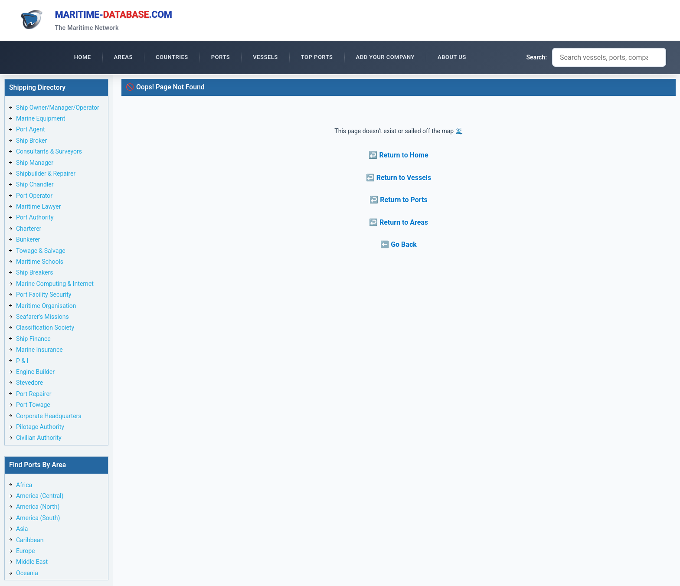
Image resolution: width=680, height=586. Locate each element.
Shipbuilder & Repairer (45, 174)
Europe (25, 552)
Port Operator (34, 196)
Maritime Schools (39, 262)
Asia (22, 530)
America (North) (37, 507)
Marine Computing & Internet (55, 285)
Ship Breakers (34, 273)
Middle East (32, 563)
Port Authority (34, 219)
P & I (22, 362)
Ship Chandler (34, 185)
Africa (24, 486)
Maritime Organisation (46, 307)
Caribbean (29, 541)
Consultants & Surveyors (49, 152)
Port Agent (30, 130)
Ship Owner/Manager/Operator (57, 108)
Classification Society (45, 328)
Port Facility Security (43, 295)
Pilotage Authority (40, 428)
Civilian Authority (39, 438)
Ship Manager (34, 163)
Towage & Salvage (40, 252)
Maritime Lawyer (38, 207)
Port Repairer (34, 395)
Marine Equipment (40, 119)
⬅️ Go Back (398, 246)
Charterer (28, 229)
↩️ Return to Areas (398, 223)
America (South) (38, 519)
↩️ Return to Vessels (399, 179)
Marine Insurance (39, 350)
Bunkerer (28, 240)
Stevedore (29, 383)
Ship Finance (33, 340)
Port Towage (33, 406)
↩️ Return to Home (398, 156)
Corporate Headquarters (49, 417)
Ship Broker (31, 141)
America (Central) (39, 497)
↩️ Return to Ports (398, 201)
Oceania (27, 574)
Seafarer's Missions (42, 317)
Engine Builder (35, 373)
